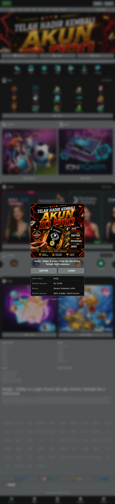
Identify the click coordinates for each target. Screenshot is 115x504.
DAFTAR (43, 271)
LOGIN (71, 271)
